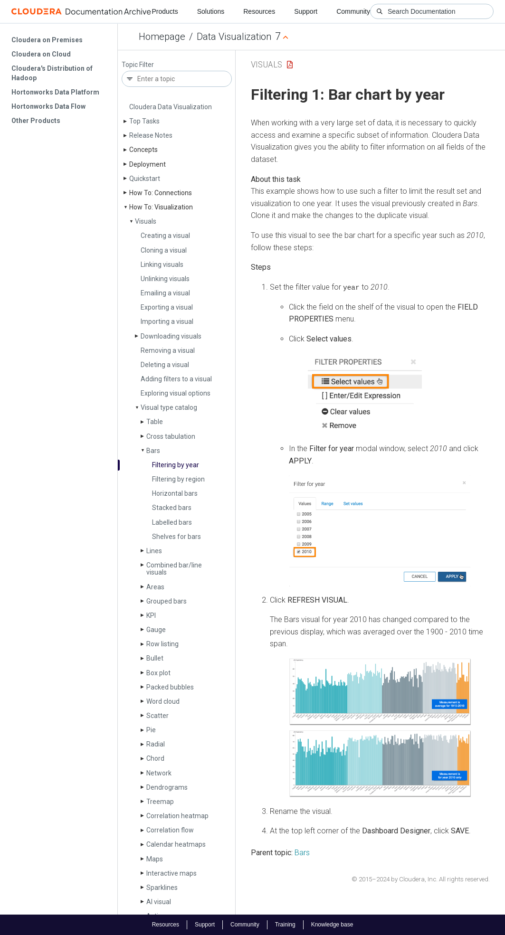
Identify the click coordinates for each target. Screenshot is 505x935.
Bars (153, 450)
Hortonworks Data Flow (48, 106)
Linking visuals (162, 264)
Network (159, 773)
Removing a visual (168, 350)
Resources (259, 11)
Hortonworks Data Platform (55, 92)
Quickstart (144, 178)
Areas (155, 587)
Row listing (162, 644)
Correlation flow (170, 830)
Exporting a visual (167, 307)
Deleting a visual (165, 364)
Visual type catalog (169, 407)
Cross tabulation (170, 436)
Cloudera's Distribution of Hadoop (52, 73)
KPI (151, 615)
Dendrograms (167, 787)
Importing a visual (167, 321)
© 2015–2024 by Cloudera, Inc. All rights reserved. (421, 878)
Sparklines (162, 887)
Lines (154, 551)
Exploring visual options (175, 393)
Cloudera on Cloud (41, 54)
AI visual (158, 902)
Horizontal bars (175, 493)
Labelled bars (172, 522)
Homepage (162, 36)
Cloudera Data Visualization (170, 107)
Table (154, 421)
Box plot (158, 673)
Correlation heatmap (177, 816)
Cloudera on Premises (47, 40)
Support (305, 11)
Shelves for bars (176, 536)
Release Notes (150, 135)
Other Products (35, 120)
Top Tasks (144, 121)
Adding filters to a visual (176, 379)
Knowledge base (332, 924)
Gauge (156, 629)
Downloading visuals (171, 336)
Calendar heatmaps (176, 844)
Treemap (160, 801)
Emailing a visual (165, 293)
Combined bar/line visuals (174, 568)
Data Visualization (234, 36)
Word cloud (163, 701)
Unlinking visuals (165, 279)
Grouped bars (166, 601)
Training (285, 924)
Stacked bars (171, 507)
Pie (151, 730)
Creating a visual (165, 235)
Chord (155, 758)
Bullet (154, 658)
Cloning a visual (164, 250)
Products (165, 11)
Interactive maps (171, 873)
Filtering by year (175, 465)
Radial (155, 744)
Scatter (157, 715)
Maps (154, 859)
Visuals (145, 221)
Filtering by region (178, 479)
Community (353, 11)
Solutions (211, 11)
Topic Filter (138, 64)
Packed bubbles (170, 687)
